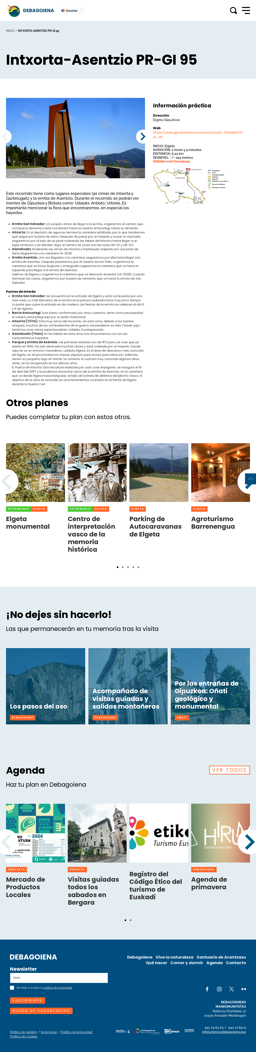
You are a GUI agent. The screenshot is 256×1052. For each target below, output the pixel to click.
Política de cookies (23, 1036)
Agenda (214, 963)
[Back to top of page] (250, 478)
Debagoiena (139, 957)
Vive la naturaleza (174, 957)
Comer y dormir (186, 963)
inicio (10, 30)
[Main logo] (30, 10)
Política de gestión (23, 1032)
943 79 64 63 (214, 1027)
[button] (70, 172)
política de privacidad (58, 987)
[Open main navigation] (246, 11)
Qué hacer (156, 963)
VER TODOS (229, 770)
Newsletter (23, 969)
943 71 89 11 (237, 1027)
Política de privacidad (76, 1032)
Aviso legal (49, 1032)
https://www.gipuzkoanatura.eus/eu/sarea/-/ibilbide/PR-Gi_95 (198, 134)
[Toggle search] (233, 10)
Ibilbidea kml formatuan (171, 161)
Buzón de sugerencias (41, 1010)
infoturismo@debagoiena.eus (224, 1032)
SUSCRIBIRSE (28, 1000)
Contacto (236, 963)
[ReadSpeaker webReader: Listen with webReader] (72, 10)
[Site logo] (33, 956)
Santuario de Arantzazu (221, 957)
